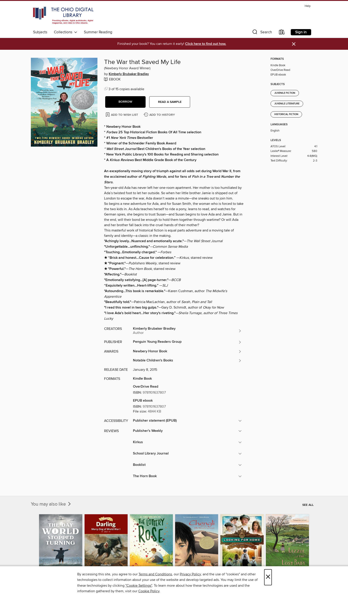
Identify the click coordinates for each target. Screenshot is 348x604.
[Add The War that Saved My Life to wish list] (122, 114)
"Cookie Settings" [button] (138, 585)
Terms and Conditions (155, 574)
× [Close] (268, 577)
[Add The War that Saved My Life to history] (160, 115)
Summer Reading (98, 32)
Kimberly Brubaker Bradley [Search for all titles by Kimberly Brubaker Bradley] (129, 74)
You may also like (51, 504)
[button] (261, 33)
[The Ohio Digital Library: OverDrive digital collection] (63, 15)
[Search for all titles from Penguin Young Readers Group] (187, 342)
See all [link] (308, 505)
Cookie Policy (148, 591)
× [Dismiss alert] (293, 44)
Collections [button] (65, 32)
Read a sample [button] (170, 102)
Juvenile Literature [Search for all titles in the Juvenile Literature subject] (286, 103)
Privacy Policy (190, 574)
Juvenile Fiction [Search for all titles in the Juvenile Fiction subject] (284, 93)
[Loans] (282, 33)
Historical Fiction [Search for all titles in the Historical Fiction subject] (286, 114)
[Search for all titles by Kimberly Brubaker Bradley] (187, 331)
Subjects (40, 32)
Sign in (301, 32)
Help (307, 6)
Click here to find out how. (205, 44)
